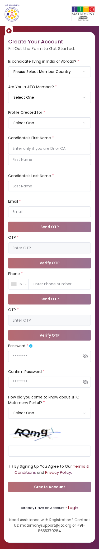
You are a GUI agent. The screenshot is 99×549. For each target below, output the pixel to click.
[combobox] (49, 71)
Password (18, 345)
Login (73, 507)
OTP (13, 237)
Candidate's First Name (31, 138)
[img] (85, 356)
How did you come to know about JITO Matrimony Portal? (43, 400)
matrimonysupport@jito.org (45, 525)
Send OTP (49, 226)
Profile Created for (26, 112)
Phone (15, 273)
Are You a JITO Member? (32, 86)
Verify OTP (50, 263)
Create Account (49, 487)
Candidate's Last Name (31, 175)
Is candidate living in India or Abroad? (43, 61)
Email (14, 201)
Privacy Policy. (58, 472)
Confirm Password (26, 371)
